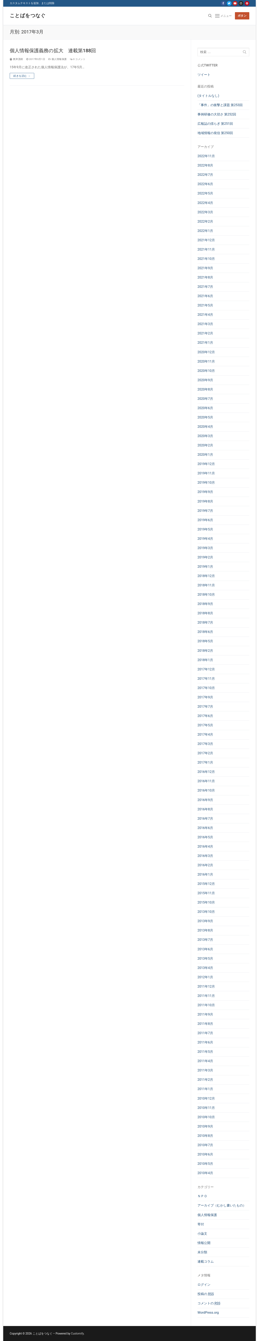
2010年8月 (205, 1136)
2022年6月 (205, 184)
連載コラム (205, 1261)
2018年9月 (205, 604)
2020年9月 (205, 380)
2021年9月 (205, 268)
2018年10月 (206, 594)
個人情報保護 (57, 59)
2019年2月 (205, 557)
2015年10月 (206, 902)
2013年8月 (205, 930)
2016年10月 (206, 790)
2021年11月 (206, 249)
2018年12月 (206, 576)
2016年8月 (205, 809)
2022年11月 (206, 156)
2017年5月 (205, 725)
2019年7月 (205, 511)
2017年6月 (205, 716)
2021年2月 (205, 333)
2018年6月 (205, 632)
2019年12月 (206, 464)
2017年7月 (205, 706)
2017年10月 (206, 688)
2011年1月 (205, 1089)
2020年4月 (205, 427)
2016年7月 (205, 818)
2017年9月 (205, 697)
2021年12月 (206, 240)
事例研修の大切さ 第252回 (216, 114)
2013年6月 (205, 949)
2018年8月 (205, 613)
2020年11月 (206, 361)
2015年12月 (206, 884)
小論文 (202, 1233)
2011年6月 (205, 1042)
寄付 (200, 1224)
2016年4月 (205, 846)
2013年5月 (205, 958)
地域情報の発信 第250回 (215, 133)
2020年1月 (205, 455)
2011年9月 (205, 1014)
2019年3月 (205, 548)
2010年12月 (206, 1098)
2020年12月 (206, 352)
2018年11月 (206, 585)
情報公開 (203, 1243)
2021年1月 (205, 343)
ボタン (242, 15)
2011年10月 (206, 1005)
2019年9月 (205, 492)
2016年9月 (205, 800)
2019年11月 (206, 473)
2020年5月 (205, 417)
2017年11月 (206, 679)
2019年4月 (205, 539)
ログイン (203, 1285)
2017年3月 (205, 744)
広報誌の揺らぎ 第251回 (215, 124)
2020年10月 (206, 371)
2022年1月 (205, 231)
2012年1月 (205, 977)
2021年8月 (205, 277)
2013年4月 (205, 968)
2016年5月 (205, 837)
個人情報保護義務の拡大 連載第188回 (53, 50)
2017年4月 (205, 734)
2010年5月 (205, 1164)
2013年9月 (205, 921)
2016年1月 (205, 874)
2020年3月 (205, 436)
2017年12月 (206, 669)
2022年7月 (205, 175)
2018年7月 (205, 622)
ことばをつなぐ (28, 15)
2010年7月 (205, 1145)
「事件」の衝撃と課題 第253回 (220, 105)
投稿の (205, 1294)
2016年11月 (206, 781)
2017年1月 (205, 762)
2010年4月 (205, 1173)
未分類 (202, 1252)
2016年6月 (205, 828)
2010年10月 (206, 1117)
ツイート (203, 75)
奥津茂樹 (16, 59)
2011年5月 (205, 1052)
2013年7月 (205, 940)
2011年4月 (205, 1061)
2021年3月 (205, 324)
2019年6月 (205, 520)
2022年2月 (205, 221)
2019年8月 (205, 501)
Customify (77, 1333)
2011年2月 (205, 1080)
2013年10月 (206, 912)
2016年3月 (205, 856)
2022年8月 (205, 165)
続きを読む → (22, 75)
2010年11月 (206, 1108)
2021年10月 (206, 259)
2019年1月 (205, 567)
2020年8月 (205, 389)
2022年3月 (205, 212)
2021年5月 (205, 305)
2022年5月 (205, 193)
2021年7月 (205, 287)
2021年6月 (205, 296)
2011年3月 (205, 1070)
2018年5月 (205, 641)
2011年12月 (206, 986)
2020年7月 (205, 399)
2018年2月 (205, 651)
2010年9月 (205, 1126)
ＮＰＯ (202, 1196)
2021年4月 (205, 315)
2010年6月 (205, 1154)
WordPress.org (208, 1312)
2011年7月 (205, 1033)
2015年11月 (206, 893)
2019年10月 (206, 482)
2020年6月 (205, 408)
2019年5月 (205, 529)
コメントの (208, 1303)
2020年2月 (205, 445)
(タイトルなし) (208, 96)
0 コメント (77, 59)
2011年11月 (206, 996)
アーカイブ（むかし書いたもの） (221, 1205)
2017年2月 (205, 753)
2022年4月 (205, 203)
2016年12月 (206, 772)
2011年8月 (205, 1024)
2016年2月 (205, 865)
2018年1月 (205, 660)
